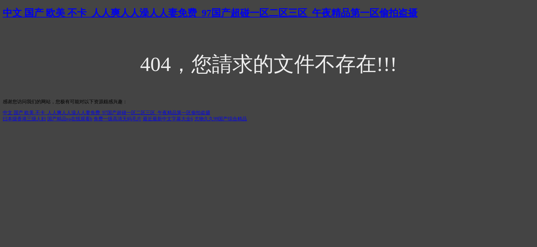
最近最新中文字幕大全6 (168, 118)
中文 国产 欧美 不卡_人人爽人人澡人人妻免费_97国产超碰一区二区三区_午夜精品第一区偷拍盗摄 (210, 13)
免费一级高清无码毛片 (117, 118)
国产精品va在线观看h (69, 118)
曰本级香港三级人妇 (24, 118)
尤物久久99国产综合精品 (220, 118)
